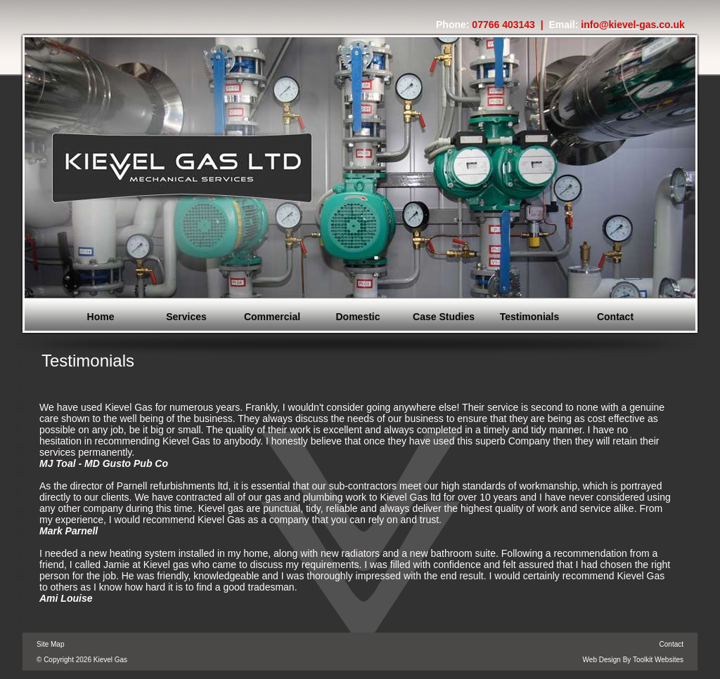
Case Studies (444, 316)
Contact (615, 316)
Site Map (50, 644)
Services (186, 316)
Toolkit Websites (658, 660)
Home (101, 316)
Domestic (357, 316)
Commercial (272, 316)
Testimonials (530, 316)
